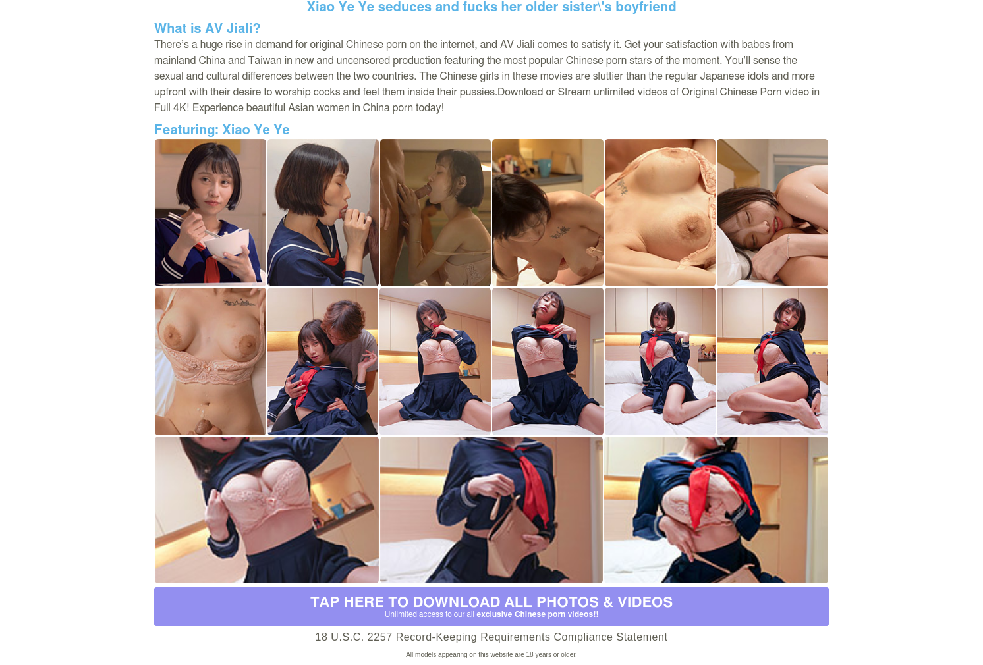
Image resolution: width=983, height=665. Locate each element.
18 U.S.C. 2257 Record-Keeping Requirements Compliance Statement (491, 637)
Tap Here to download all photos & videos (491, 607)
